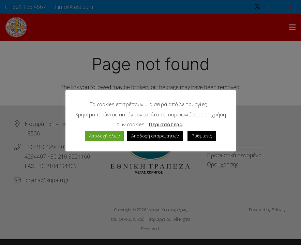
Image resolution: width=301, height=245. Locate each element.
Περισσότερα (166, 124)
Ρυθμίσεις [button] (202, 136)
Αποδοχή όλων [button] (104, 136)
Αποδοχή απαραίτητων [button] (155, 136)
